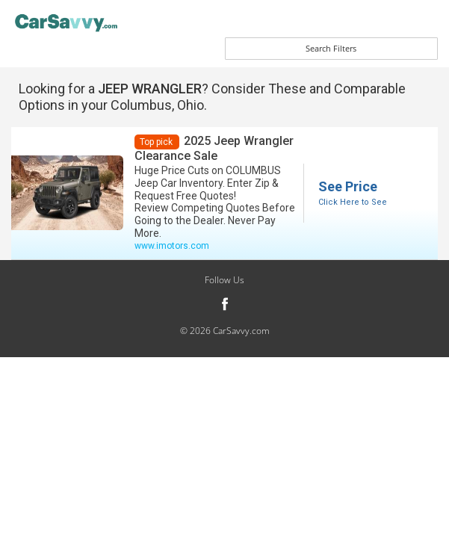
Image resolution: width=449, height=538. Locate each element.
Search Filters (331, 48)
